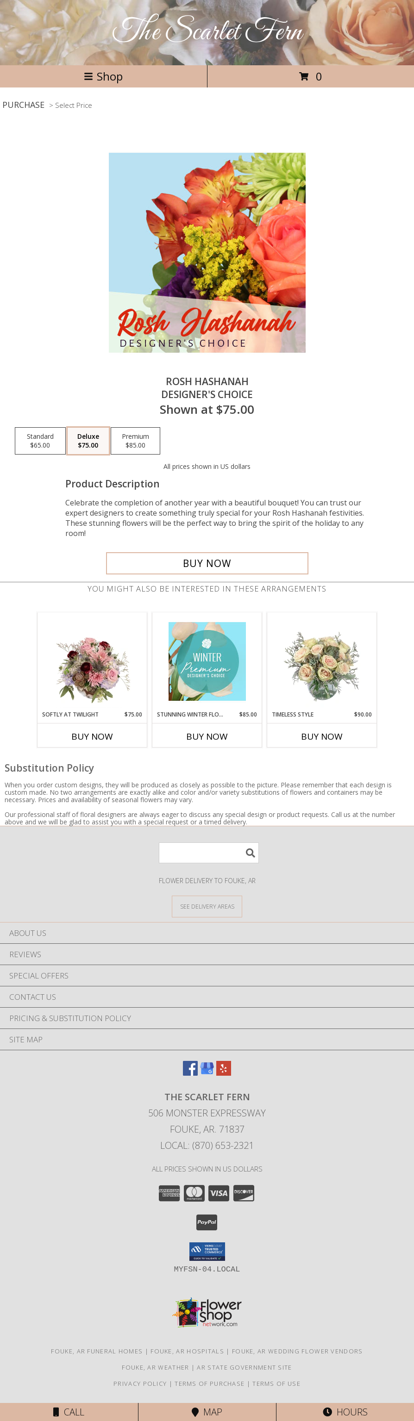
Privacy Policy (140, 1383)
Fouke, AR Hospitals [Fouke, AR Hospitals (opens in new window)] (187, 1351)
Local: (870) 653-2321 (207, 1145)
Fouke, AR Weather (155, 1367)
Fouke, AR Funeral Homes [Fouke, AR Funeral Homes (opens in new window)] (97, 1351)
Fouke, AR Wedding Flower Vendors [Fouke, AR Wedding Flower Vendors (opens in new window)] (297, 1351)
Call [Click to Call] (68, 1412)
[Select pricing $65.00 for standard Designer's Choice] (40, 441)
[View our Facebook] (190, 1072)
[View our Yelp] (223, 1072)
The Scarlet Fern (207, 32)
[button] (207, 1251)
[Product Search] (209, 852)
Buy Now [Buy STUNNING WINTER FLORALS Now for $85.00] (207, 736)
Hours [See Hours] (345, 1412)
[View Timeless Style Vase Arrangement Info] (322, 661)
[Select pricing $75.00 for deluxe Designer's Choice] (88, 441)
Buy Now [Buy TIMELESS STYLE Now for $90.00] (322, 736)
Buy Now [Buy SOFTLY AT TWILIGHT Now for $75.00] (92, 736)
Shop (103, 76)
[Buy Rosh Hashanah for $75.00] (207, 563)
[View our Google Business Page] (207, 1072)
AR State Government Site (244, 1367)
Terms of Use (276, 1383)
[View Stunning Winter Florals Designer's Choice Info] (207, 661)
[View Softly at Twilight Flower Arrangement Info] (92, 661)
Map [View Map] (207, 1412)
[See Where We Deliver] (207, 906)
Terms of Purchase (210, 1383)
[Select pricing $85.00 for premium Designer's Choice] (135, 441)
